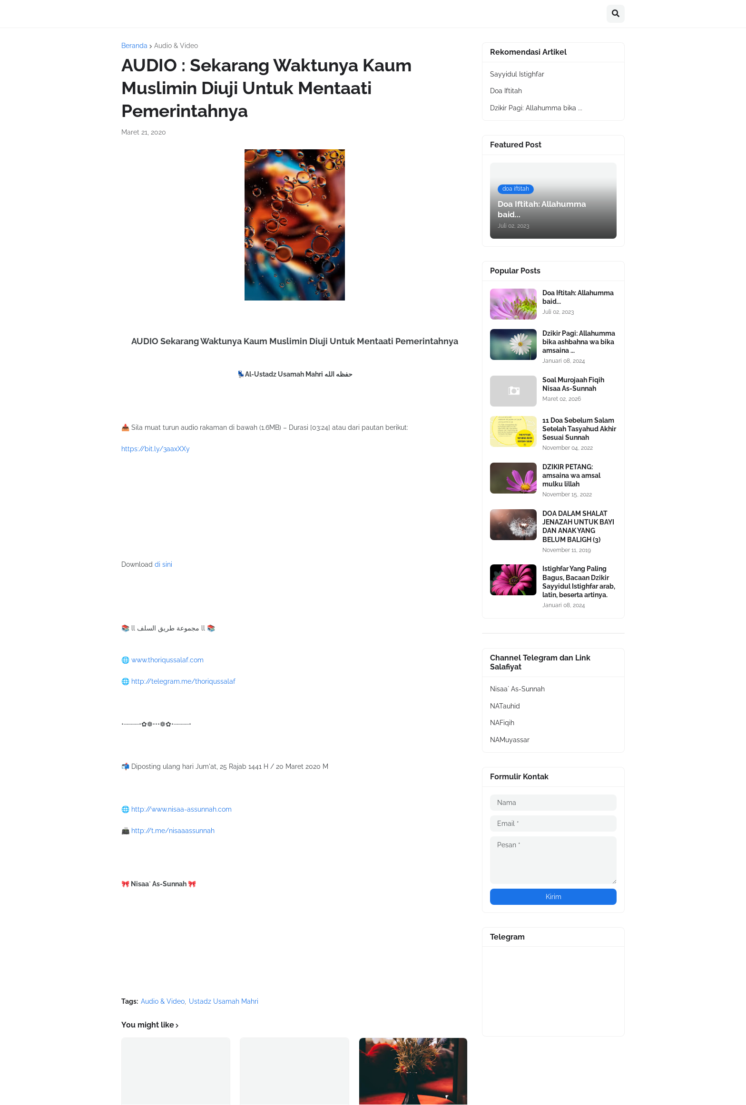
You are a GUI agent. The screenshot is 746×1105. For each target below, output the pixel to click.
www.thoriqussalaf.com (167, 660)
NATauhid (505, 706)
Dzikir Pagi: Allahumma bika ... (536, 108)
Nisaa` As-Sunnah (517, 689)
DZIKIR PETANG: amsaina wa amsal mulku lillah (571, 475)
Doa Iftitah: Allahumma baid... (578, 297)
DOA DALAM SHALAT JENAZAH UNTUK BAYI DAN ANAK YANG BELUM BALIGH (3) (578, 526)
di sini (163, 564)
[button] (616, 14)
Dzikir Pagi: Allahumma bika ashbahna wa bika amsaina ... (578, 342)
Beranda (134, 45)
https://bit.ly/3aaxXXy (155, 449)
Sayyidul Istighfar (517, 74)
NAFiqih (502, 723)
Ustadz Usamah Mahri (223, 1001)
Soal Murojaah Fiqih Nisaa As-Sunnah (573, 384)
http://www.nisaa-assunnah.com (181, 809)
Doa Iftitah (506, 91)
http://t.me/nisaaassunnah (173, 830)
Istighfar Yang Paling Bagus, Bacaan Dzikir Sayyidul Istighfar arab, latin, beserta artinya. (578, 582)
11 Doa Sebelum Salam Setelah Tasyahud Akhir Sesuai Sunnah (579, 429)
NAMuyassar (510, 740)
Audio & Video (176, 45)
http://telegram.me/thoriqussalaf (183, 681)
